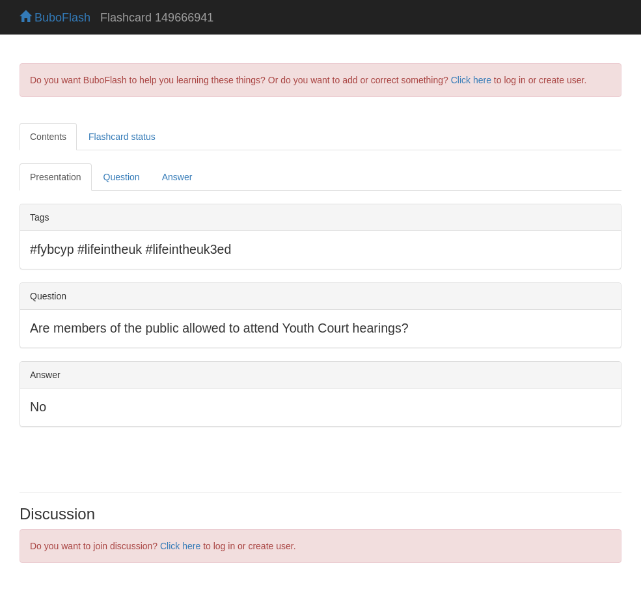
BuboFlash (55, 17)
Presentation (55, 177)
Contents (48, 136)
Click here (471, 80)
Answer (177, 177)
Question (121, 177)
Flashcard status (122, 136)
